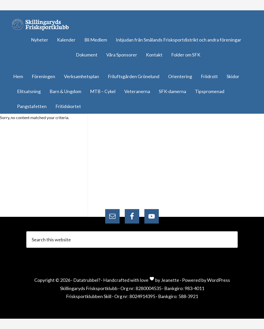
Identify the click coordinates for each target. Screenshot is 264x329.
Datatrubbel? (86, 280)
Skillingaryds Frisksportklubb (42, 24)
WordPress (218, 280)
